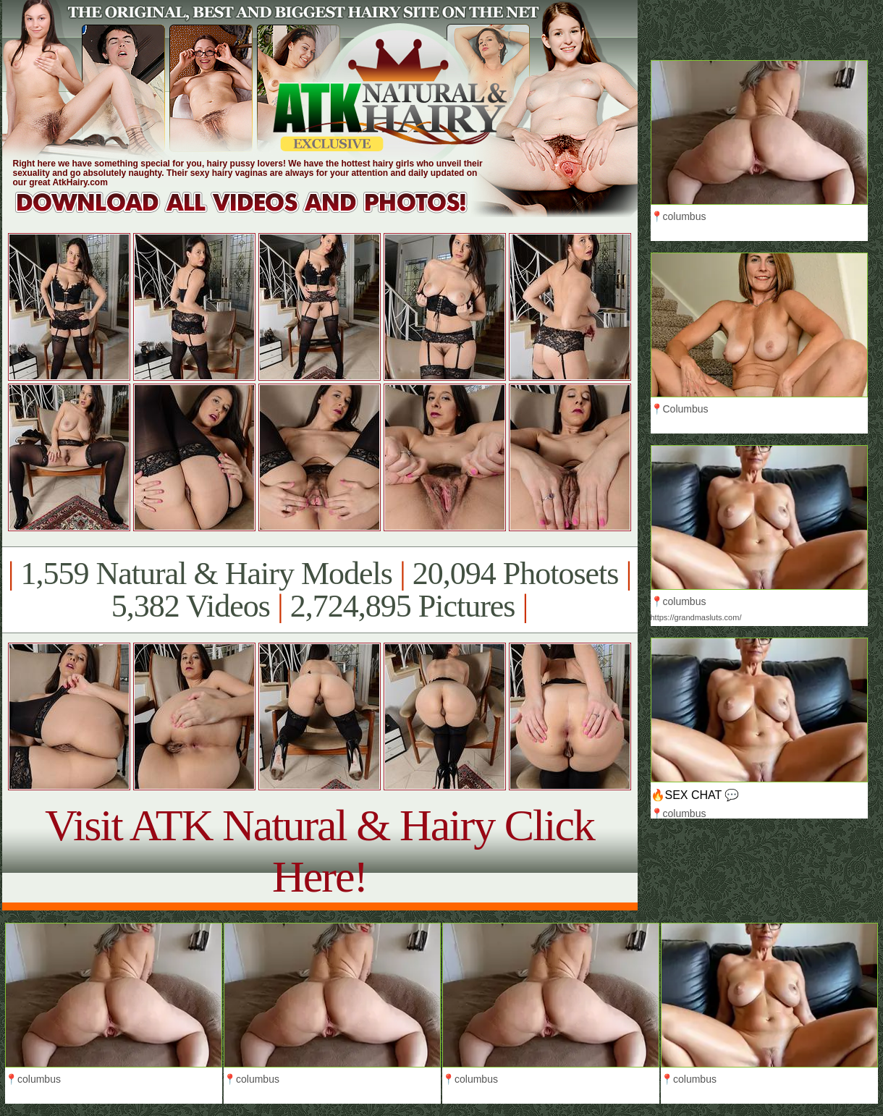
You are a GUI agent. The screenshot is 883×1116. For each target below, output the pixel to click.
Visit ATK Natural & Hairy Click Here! (319, 850)
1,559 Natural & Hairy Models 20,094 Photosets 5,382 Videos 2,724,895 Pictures (319, 589)
